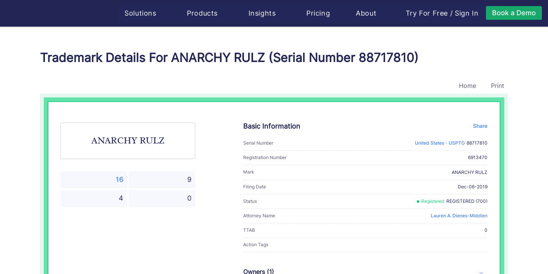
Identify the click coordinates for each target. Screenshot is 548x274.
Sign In (467, 13)
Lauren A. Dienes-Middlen (459, 215)
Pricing (319, 13)
